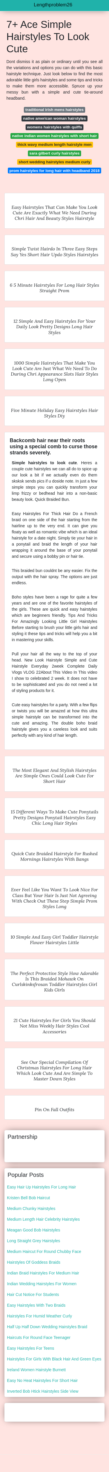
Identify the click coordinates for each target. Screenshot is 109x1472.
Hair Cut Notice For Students (33, 1294)
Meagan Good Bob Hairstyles (33, 1230)
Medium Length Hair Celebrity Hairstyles (43, 1219)
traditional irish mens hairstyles (54, 109)
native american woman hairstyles (54, 118)
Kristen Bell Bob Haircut (28, 1197)
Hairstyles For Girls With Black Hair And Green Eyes (54, 1359)
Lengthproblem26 (53, 5)
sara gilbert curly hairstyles (54, 153)
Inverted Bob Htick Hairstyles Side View (42, 1391)
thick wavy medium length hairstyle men (54, 144)
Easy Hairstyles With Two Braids (36, 1305)
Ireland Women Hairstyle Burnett (36, 1369)
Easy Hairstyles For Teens (30, 1348)
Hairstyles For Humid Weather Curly (39, 1316)
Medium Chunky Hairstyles (31, 1208)
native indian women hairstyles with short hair (54, 136)
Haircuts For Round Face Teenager (38, 1337)
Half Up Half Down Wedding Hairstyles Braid (47, 1326)
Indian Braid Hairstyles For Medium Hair (43, 1273)
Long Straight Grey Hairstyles (33, 1240)
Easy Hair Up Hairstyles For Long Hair (41, 1187)
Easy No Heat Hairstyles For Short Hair (42, 1380)
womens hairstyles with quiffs (54, 127)
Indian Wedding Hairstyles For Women (41, 1283)
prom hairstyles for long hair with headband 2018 (54, 170)
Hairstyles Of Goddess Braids (33, 1262)
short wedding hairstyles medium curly (54, 162)
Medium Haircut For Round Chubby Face (44, 1251)
